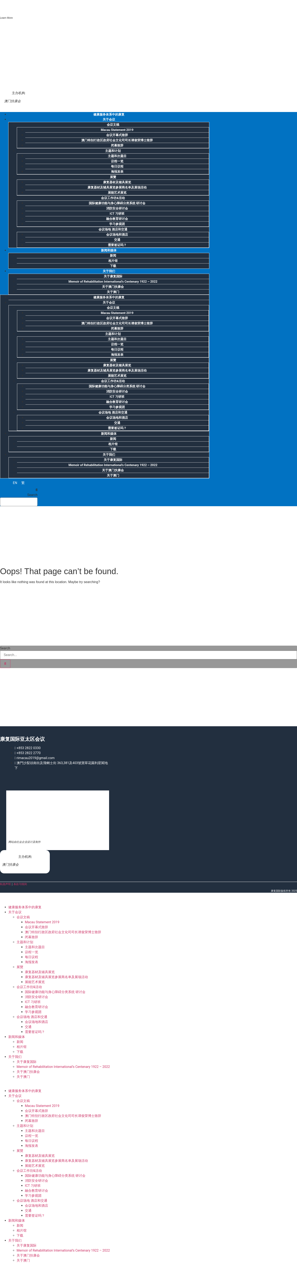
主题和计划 (113, 151)
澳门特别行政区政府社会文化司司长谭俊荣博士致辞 (117, 140)
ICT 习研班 (117, 213)
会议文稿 (113, 125)
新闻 (113, 255)
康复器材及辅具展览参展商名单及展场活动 (117, 187)
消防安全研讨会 (117, 208)
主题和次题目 (117, 156)
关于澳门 (113, 292)
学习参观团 (117, 224)
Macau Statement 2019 (117, 130)
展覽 (113, 177)
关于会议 (109, 119)
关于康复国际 (113, 276)
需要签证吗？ (117, 428)
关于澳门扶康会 (113, 287)
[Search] (5, 663)
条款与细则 (20, 884)
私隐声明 (5, 884)
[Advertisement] (44, 535)
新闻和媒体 (109, 250)
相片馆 (113, 261)
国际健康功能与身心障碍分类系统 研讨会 (117, 203)
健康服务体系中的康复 (108, 297)
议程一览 (117, 161)
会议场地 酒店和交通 (113, 229)
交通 (117, 240)
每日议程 (117, 166)
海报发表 (117, 172)
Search (32, 495)
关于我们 (109, 271)
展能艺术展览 (117, 192)
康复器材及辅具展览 (117, 182)
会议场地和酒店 (117, 234)
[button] (19, 489)
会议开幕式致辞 (117, 135)
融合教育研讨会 (117, 219)
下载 (113, 449)
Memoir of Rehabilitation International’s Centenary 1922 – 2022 (112, 281)
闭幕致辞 (117, 145)
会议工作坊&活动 (113, 198)
